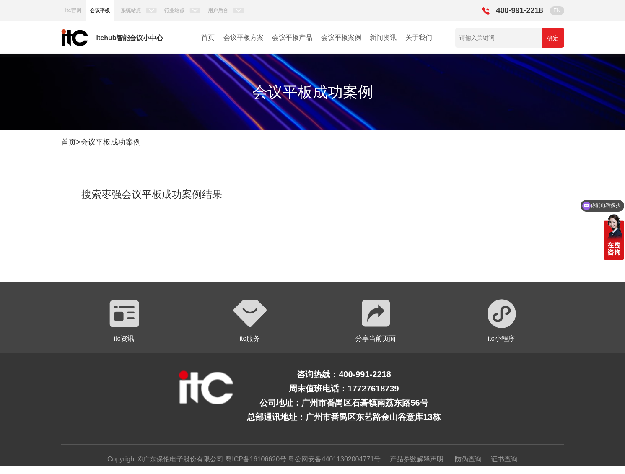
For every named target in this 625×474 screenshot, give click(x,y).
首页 (208, 37)
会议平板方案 (243, 37)
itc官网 (73, 10)
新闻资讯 (383, 37)
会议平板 (100, 10)
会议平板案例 (341, 37)
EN (556, 10)
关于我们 (418, 37)
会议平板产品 (292, 37)
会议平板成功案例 (110, 142)
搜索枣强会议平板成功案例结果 (151, 194)
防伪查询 (468, 459)
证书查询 (504, 459)
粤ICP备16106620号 (254, 459)
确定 (553, 38)
